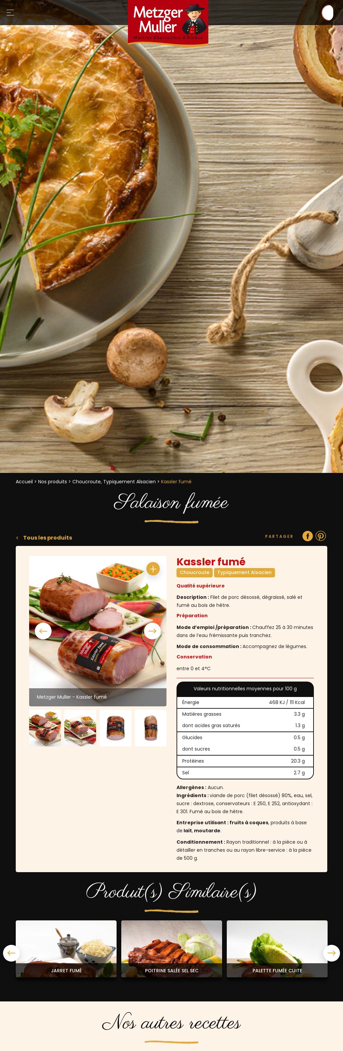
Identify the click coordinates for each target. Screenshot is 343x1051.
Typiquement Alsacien (244, 572)
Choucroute (194, 572)
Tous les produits (47, 538)
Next (152, 631)
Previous (43, 631)
